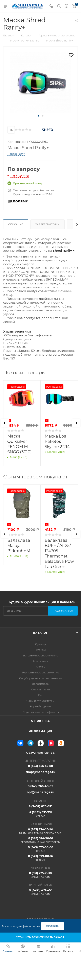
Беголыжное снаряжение (40, 655)
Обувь (40, 666)
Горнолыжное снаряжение (40, 672)
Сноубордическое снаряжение (40, 678)
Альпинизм (40, 661)
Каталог (40, 632)
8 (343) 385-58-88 (40, 766)
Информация (40, 731)
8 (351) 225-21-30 (40, 875)
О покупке (40, 720)
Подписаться (63, 610)
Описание (15, 224)
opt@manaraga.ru (40, 792)
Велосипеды (40, 683)
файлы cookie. (32, 926)
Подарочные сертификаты (40, 712)
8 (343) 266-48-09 (40, 786)
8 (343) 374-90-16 (40, 840)
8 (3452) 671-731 (40, 814)
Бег (40, 695)
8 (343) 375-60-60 (40, 849)
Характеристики (47, 224)
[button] (39, 115)
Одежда (40, 644)
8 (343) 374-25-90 (40, 831)
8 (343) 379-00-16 (40, 858)
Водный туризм (40, 706)
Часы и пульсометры (40, 700)
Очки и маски (40, 689)
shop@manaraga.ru (40, 772)
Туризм (41, 649)
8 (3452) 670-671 (40, 806)
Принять (52, 926)
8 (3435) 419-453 (40, 892)
